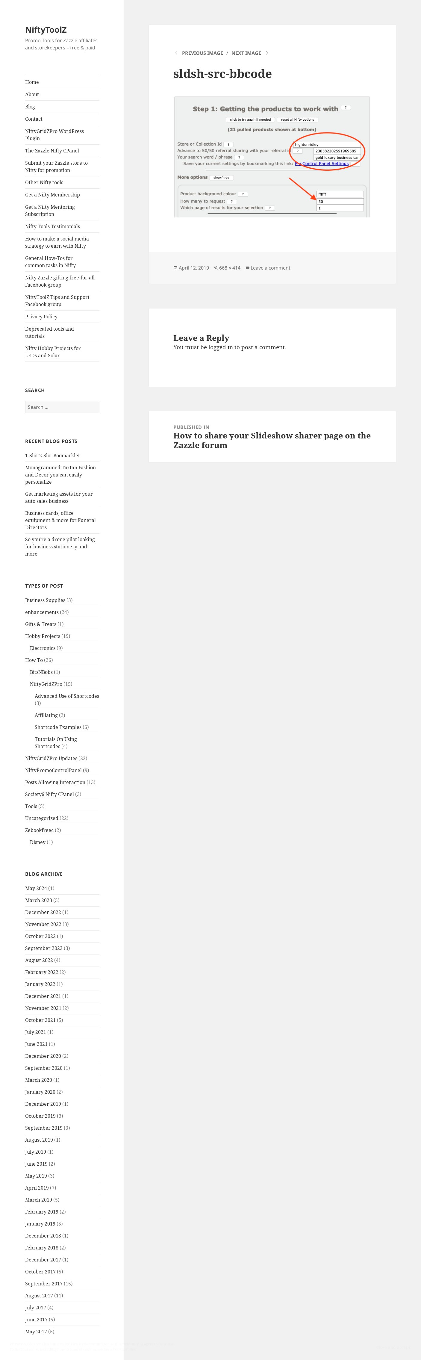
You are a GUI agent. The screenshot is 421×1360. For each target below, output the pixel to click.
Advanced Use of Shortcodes (67, 696)
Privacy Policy (41, 316)
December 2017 (43, 1259)
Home (32, 82)
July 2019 (35, 1152)
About (32, 94)
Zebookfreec (39, 830)
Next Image (246, 53)
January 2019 (40, 1223)
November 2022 (43, 924)
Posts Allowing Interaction (55, 782)
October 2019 (40, 1116)
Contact (34, 119)
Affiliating (46, 715)
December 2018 (43, 1235)
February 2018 (41, 1247)
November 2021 (43, 1008)
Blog (30, 106)
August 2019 (39, 1140)
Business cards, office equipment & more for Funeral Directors (60, 520)
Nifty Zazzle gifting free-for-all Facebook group (60, 281)
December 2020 (43, 1056)
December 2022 (43, 912)
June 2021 (36, 1044)
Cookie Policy (124, 1349)
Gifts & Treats (40, 624)
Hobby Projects (42, 636)
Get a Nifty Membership (52, 194)
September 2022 (44, 948)
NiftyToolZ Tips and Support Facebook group (57, 301)
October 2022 (40, 936)
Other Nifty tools (44, 182)
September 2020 (44, 1068)
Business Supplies (45, 600)
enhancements (42, 612)
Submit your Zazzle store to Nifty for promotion (56, 166)
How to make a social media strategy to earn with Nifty (57, 242)
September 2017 (44, 1283)
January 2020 (40, 1092)
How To (34, 660)
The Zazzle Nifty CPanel (52, 150)
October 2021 (40, 1020)
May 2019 (36, 1176)
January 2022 (40, 984)
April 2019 (37, 1187)
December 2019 (43, 1104)
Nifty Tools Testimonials (52, 226)
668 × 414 (229, 267)
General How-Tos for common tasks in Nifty (50, 262)
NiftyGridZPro (46, 684)
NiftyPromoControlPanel (53, 770)
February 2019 (41, 1211)
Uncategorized (41, 818)
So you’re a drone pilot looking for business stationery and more (60, 546)
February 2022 (41, 972)
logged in (220, 347)
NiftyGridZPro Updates (51, 758)
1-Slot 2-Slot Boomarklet (52, 455)
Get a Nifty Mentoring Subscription (50, 210)
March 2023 (38, 900)
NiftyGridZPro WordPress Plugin (54, 135)
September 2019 (44, 1128)
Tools (31, 806)
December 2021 (43, 996)
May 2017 (36, 1331)
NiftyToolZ (46, 29)
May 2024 (36, 888)
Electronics (42, 648)
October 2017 (40, 1271)
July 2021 (35, 1032)
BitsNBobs (41, 672)
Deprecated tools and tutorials (49, 332)
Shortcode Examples (58, 727)
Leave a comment (270, 267)
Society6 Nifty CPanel (49, 794)
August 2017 (39, 1295)
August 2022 (39, 960)
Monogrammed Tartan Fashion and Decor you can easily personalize (60, 474)
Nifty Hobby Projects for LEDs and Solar (53, 352)
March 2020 (38, 1080)
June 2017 (36, 1319)
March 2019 (38, 1199)
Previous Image (202, 53)
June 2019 (36, 1164)
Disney (38, 842)
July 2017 (35, 1307)
